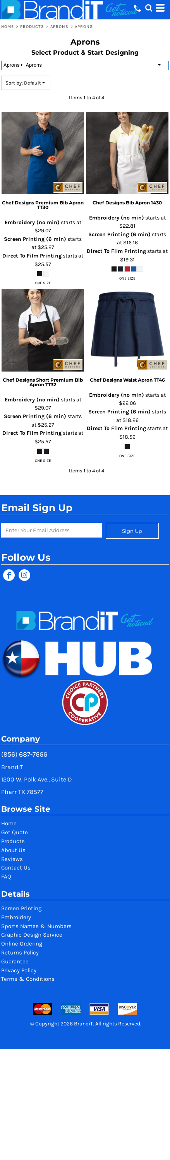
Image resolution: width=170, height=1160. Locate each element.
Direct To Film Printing (32, 255)
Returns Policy (20, 952)
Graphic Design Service (31, 934)
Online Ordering (21, 943)
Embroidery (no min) (32, 222)
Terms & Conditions (28, 978)
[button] (149, 8)
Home (7, 26)
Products (32, 26)
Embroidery (16, 917)
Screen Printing (21, 908)
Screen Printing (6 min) (35, 239)
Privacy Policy (18, 970)
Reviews (12, 859)
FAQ (6, 876)
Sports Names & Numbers (36, 926)
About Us (13, 850)
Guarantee (15, 961)
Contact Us (16, 867)
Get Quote (14, 832)
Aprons (59, 26)
